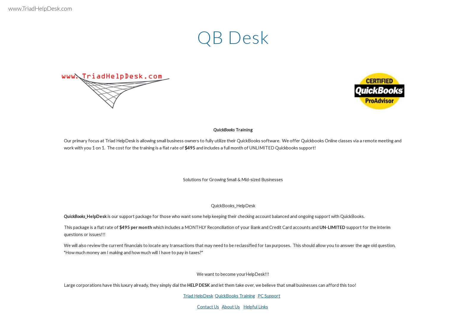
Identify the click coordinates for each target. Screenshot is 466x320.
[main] (233, 37)
